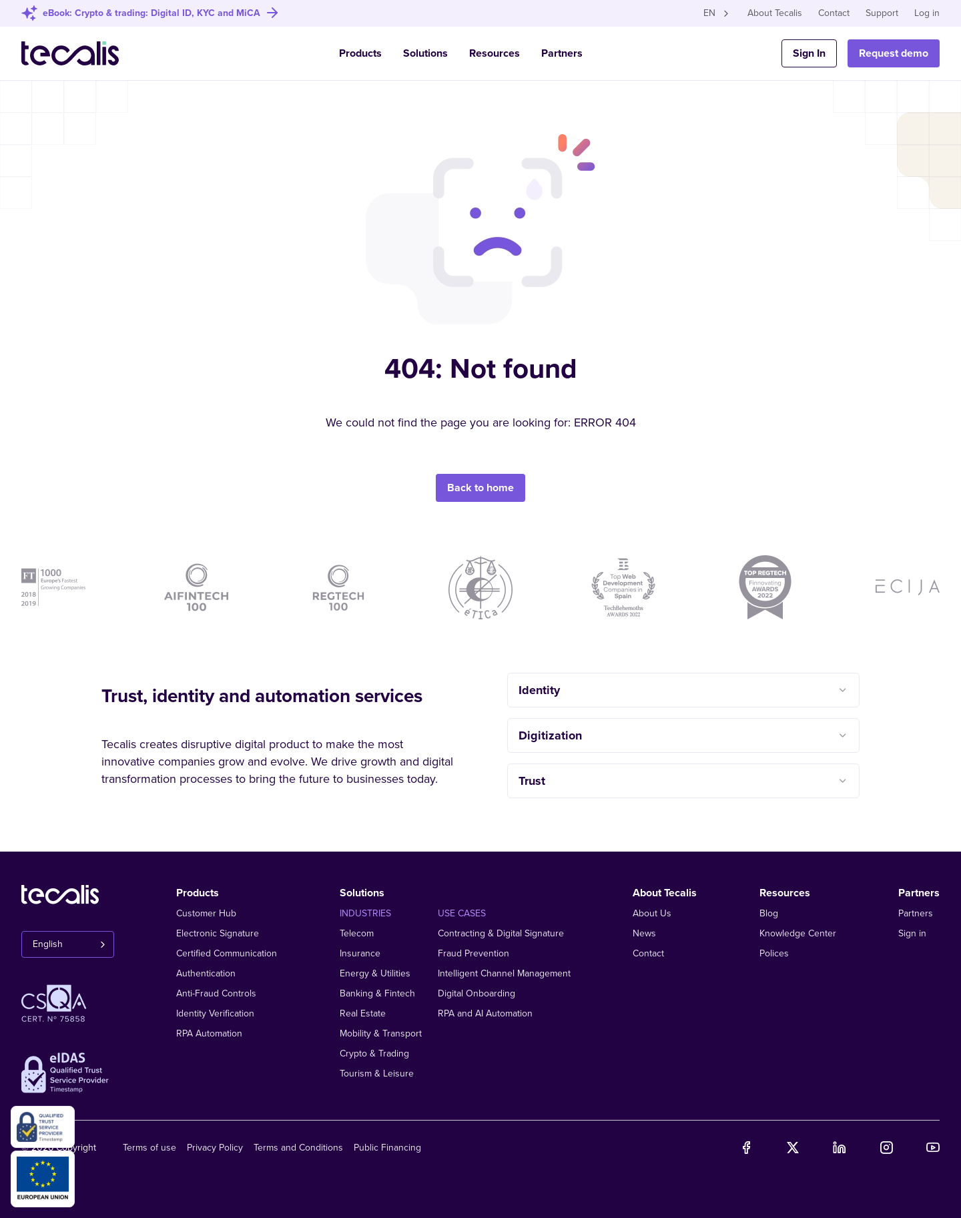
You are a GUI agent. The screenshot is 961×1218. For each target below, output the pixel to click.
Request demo (893, 53)
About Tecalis (774, 13)
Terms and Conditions (298, 1147)
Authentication (206, 973)
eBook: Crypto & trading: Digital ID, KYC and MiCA (151, 13)
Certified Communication (226, 953)
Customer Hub (206, 913)
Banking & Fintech (377, 993)
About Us (652, 913)
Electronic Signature (217, 933)
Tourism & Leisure (377, 1073)
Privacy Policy (215, 1147)
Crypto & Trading (374, 1053)
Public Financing (387, 1147)
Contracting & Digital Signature (501, 933)
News (644, 933)
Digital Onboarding (476, 993)
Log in (927, 13)
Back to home (480, 484)
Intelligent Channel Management (504, 973)
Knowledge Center (797, 933)
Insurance (360, 953)
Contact (834, 13)
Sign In (809, 53)
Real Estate (363, 1013)
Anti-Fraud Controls (216, 993)
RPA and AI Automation (485, 1013)
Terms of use (149, 1147)
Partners (562, 53)
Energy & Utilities (375, 973)
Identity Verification (215, 1013)
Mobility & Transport (381, 1033)
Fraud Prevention (473, 953)
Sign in (912, 933)
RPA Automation (209, 1033)
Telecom (357, 933)
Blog (768, 913)
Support (882, 13)
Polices (774, 953)
